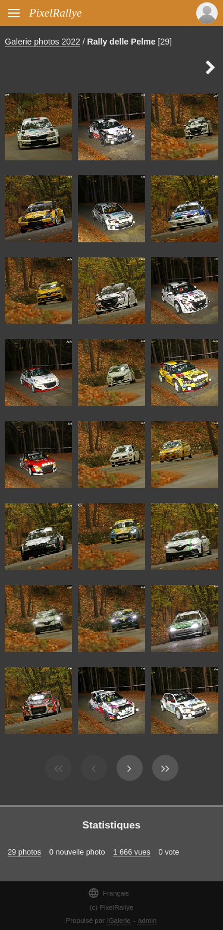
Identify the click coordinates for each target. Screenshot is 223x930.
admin (147, 920)
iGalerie (119, 920)
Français (108, 893)
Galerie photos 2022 (42, 41)
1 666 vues (131, 851)
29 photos (24, 851)
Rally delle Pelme (121, 41)
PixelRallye (55, 13)
